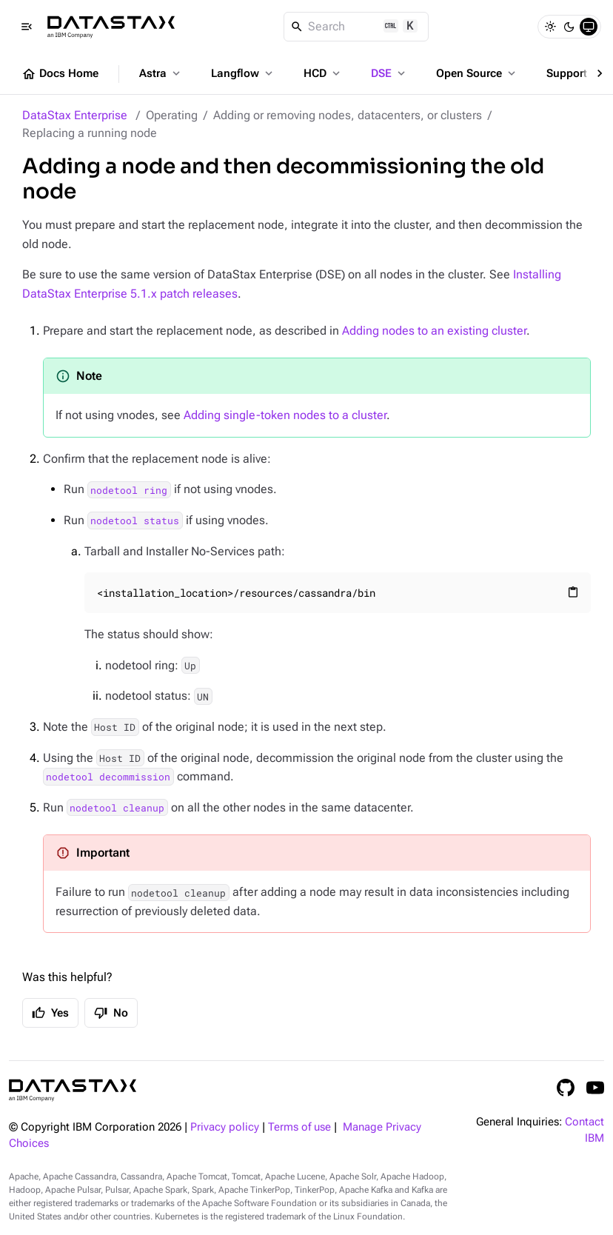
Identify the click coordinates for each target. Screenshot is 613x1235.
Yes (50, 1013)
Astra (161, 73)
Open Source (477, 73)
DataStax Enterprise (74, 115)
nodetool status (134, 520)
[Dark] (569, 27)
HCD (323, 73)
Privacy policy (224, 1127)
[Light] (550, 27)
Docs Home (59, 74)
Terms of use (299, 1127)
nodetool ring (128, 489)
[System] (588, 27)
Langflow (243, 73)
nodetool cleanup (117, 807)
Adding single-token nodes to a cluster (285, 415)
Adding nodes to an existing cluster (434, 331)
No (111, 1013)
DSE (389, 73)
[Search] (356, 26)
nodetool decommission (108, 776)
